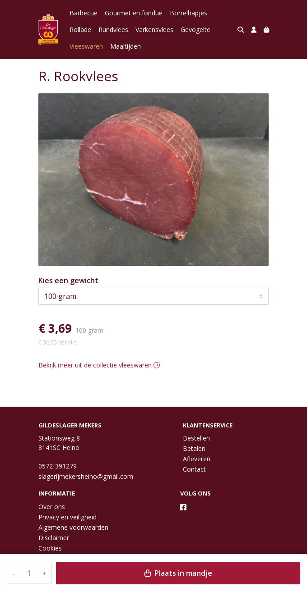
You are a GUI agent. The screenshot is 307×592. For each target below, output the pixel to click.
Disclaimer (53, 537)
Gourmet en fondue (134, 13)
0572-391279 (57, 466)
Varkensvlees (154, 29)
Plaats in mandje (178, 573)
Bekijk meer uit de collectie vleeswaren (99, 365)
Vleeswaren (86, 46)
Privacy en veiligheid (67, 517)
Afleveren (196, 458)
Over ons (51, 506)
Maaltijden (125, 46)
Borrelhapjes (188, 13)
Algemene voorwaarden (73, 527)
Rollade (80, 29)
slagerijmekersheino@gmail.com (85, 476)
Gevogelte (195, 29)
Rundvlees (113, 29)
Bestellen (196, 438)
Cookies (50, 548)
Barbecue (84, 13)
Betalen (194, 448)
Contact (194, 469)
